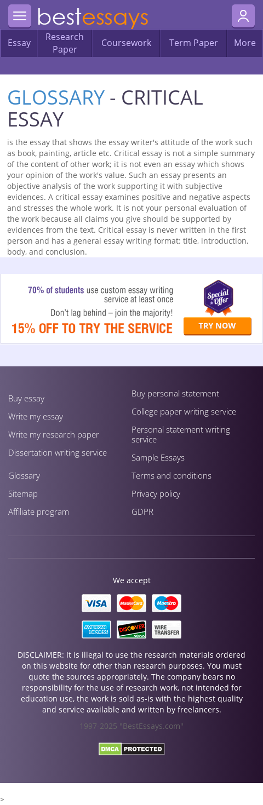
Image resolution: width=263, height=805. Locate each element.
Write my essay (35, 416)
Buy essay (26, 398)
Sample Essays (158, 457)
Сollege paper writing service (184, 411)
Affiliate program (38, 511)
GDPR (142, 511)
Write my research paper (53, 434)
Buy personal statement (175, 393)
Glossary (56, 97)
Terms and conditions (171, 475)
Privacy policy (156, 493)
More (245, 43)
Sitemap (23, 493)
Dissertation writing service (57, 452)
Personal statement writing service (181, 434)
